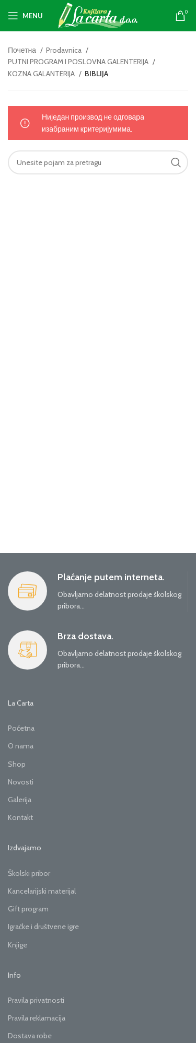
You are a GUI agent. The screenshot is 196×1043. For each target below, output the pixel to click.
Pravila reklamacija (36, 1018)
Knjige (17, 945)
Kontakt (20, 817)
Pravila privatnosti (36, 1000)
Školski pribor (29, 873)
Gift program (28, 908)
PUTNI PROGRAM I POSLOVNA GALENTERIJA (79, 61)
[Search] (98, 162)
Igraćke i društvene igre (43, 926)
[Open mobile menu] (25, 15)
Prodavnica (64, 50)
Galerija (19, 799)
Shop (17, 764)
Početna (21, 728)
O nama (20, 746)
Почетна (23, 50)
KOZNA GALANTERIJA (42, 73)
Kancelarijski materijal (42, 891)
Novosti (20, 782)
